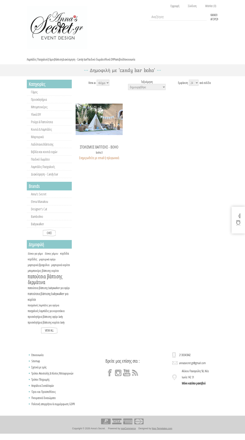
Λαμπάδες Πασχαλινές (43, 171)
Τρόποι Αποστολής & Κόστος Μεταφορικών (52, 378)
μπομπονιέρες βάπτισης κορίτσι (43, 275)
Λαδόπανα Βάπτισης (42, 148)
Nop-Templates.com (162, 433)
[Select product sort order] (147, 91)
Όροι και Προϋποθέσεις (43, 396)
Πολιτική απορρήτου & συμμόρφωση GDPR (53, 408)
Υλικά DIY (36, 118)
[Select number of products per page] (193, 87)
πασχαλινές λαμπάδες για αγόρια (43, 309)
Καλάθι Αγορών (214, 16)
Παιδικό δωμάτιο (40, 163)
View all (49, 335)
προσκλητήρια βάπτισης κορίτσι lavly (46, 327)
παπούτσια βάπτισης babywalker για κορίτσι (48, 301)
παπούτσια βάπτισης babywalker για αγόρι (49, 292)
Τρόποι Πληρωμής (40, 384)
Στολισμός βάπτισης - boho (99, 151)
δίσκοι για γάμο (35, 258)
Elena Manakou (39, 206)
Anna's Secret (38, 198)
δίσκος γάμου (51, 258)
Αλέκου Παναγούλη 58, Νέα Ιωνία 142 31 (195, 381)
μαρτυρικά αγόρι (47, 263)
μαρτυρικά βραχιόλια (38, 269)
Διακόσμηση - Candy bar (44, 178)
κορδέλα (64, 258)
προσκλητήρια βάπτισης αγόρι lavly (45, 321)
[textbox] (178, 16)
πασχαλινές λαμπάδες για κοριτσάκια (46, 315)
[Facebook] (110, 377)
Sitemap (35, 365)
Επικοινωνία (37, 359)
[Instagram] (118, 377)
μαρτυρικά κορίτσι (60, 269)
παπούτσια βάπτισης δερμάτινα (45, 283)
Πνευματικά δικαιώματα (43, 402)
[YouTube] (127, 377)
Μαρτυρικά (37, 141)
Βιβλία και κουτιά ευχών (44, 156)
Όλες (49, 237)
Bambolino (37, 221)
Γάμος (34, 96)
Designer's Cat (39, 213)
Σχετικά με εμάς (39, 372)
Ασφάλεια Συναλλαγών (42, 390)
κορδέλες (32, 263)
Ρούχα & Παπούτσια (42, 126)
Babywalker (37, 228)
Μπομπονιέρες (39, 111)
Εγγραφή (175, 6)
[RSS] (135, 377)
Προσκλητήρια (39, 104)
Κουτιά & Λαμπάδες (41, 133)
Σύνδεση (192, 6)
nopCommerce (128, 433)
